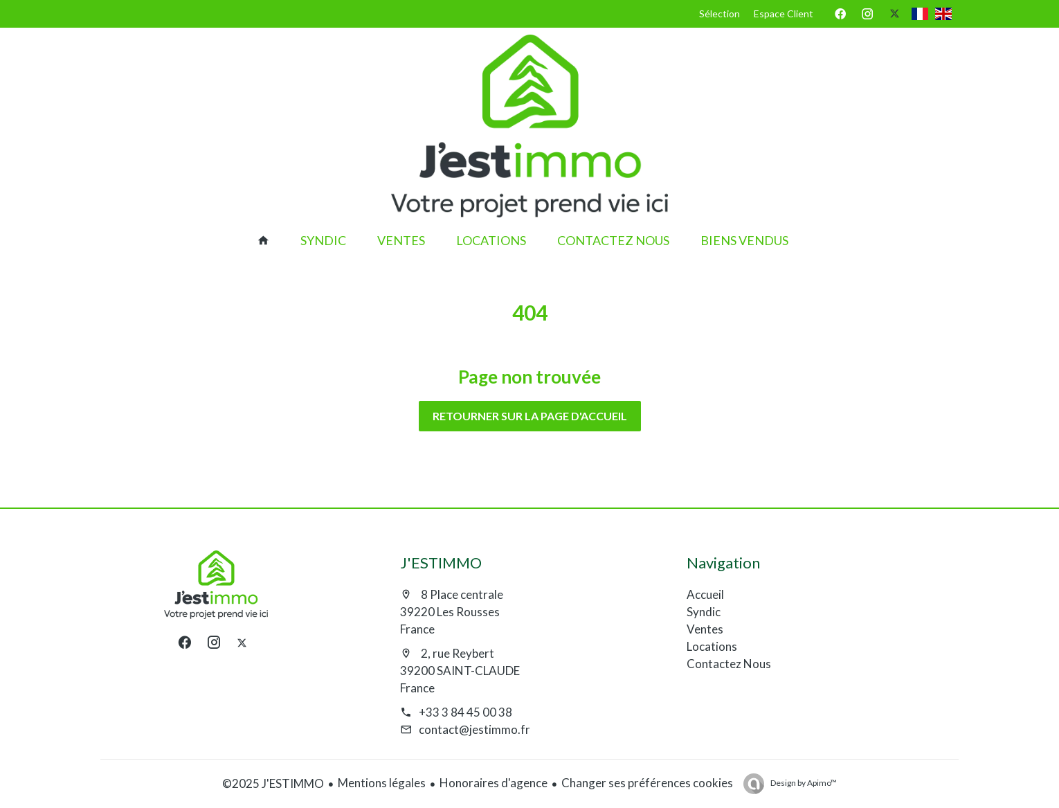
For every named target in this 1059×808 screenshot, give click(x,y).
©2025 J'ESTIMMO (273, 783)
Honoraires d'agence (493, 782)
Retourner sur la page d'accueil (530, 415)
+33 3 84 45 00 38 (465, 712)
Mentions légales (382, 782)
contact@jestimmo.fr (474, 729)
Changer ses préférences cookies (647, 782)
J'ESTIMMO (441, 562)
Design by (803, 783)
